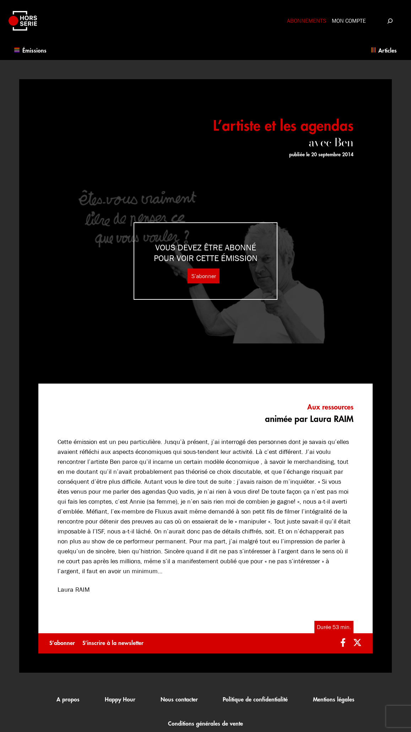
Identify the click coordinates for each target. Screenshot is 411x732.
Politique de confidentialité (255, 700)
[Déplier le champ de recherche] (389, 20)
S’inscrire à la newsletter (113, 643)
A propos (68, 700)
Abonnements (306, 21)
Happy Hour (120, 700)
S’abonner (203, 276)
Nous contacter (179, 700)
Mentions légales (334, 700)
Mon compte (349, 21)
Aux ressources (330, 407)
